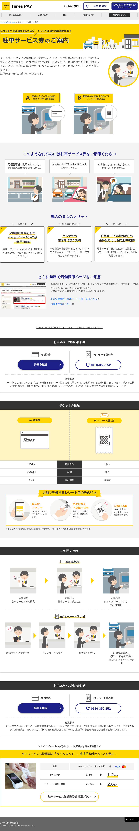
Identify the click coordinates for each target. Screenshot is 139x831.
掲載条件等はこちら (62, 304)
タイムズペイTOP (7, 22)
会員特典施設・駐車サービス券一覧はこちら (75, 299)
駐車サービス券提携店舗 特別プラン (69, 796)
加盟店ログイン (119, 15)
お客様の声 (42, 15)
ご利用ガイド (88, 15)
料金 (65, 15)
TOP (132, 819)
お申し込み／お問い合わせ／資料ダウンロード (124, 6)
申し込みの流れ (15, 15)
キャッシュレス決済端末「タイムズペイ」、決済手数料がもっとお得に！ (69, 327)
